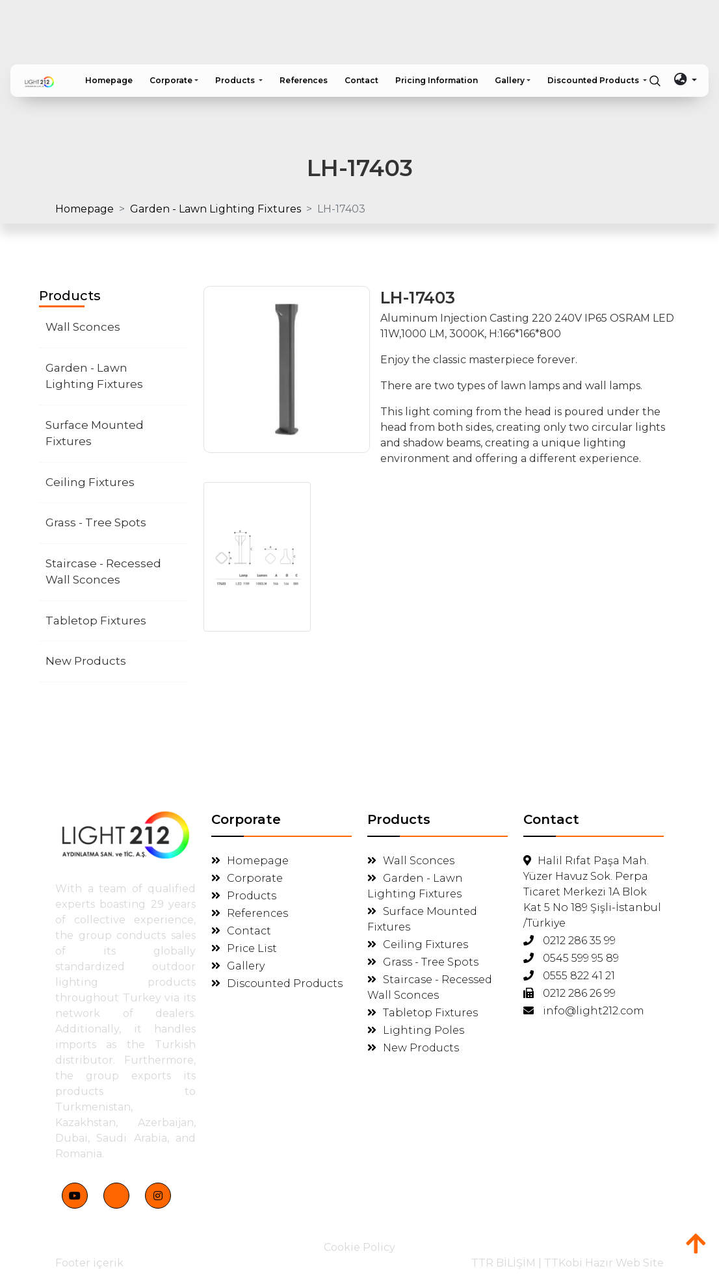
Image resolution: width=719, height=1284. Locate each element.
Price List (244, 948)
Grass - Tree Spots (96, 522)
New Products (86, 660)
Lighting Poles (415, 1030)
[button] (173, 80)
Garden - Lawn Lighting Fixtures (215, 209)
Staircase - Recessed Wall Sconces (103, 572)
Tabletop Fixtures (96, 620)
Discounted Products (277, 983)
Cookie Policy (359, 1247)
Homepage (84, 209)
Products (243, 896)
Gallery (238, 966)
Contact (241, 931)
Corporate (247, 878)
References (249, 913)
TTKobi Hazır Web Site (604, 1263)
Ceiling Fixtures (90, 482)
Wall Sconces (83, 326)
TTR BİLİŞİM (503, 1263)
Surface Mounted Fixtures (95, 433)
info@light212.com (583, 1011)
